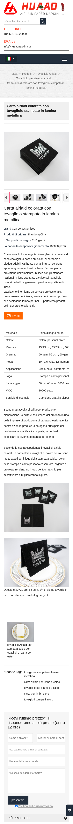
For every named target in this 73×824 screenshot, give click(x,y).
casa (15, 73)
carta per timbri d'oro (36, 693)
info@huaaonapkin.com (18, 46)
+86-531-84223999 (15, 33)
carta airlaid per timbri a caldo (42, 682)
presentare (18, 800)
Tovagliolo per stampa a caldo (34, 78)
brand (8, 228)
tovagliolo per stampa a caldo (42, 687)
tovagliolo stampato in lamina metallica (41, 674)
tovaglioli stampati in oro (38, 699)
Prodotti (27, 73)
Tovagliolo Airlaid (46, 73)
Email (13, 315)
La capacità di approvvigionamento (27, 246)
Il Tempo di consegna (18, 240)
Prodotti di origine (15, 234)
